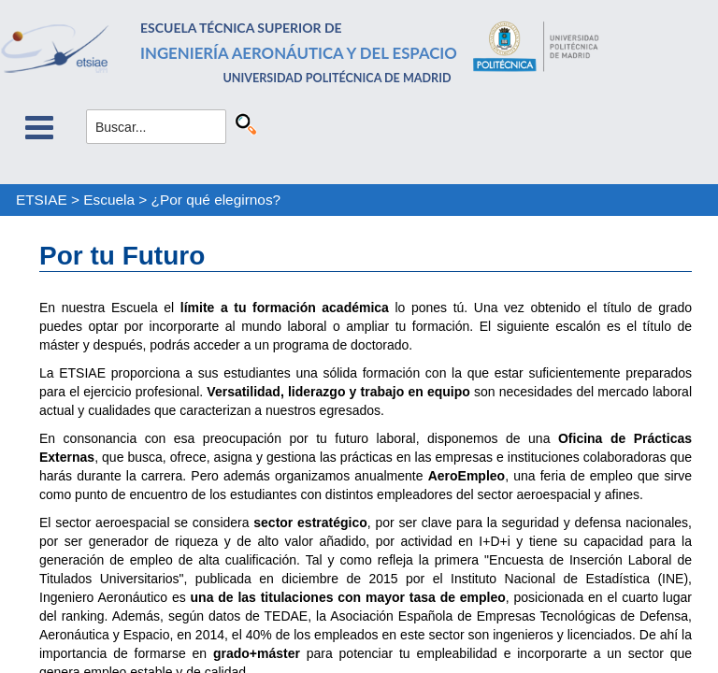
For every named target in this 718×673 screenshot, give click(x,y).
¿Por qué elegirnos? (216, 200)
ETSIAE (41, 200)
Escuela (109, 200)
